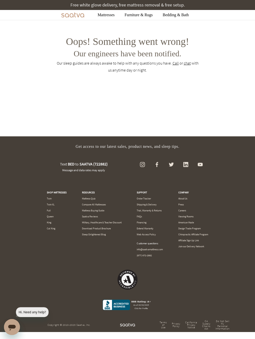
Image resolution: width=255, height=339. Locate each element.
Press (181, 204)
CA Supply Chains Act (206, 325)
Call (176, 63)
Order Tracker (144, 198)
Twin (49, 198)
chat (187, 63)
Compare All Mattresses (94, 204)
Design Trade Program (189, 228)
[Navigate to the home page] (72, 15)
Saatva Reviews (90, 216)
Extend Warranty (145, 228)
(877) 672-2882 (144, 255)
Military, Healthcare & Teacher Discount (102, 222)
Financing (141, 222)
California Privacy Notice (191, 325)
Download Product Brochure (96, 228)
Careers (182, 210)
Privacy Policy (176, 325)
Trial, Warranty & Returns (149, 210)
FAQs (139, 216)
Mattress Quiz (88, 198)
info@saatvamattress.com (150, 249)
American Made (186, 222)
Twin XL (51, 204)
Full (49, 210)
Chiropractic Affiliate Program (193, 234)
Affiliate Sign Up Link (188, 240)
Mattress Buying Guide (93, 210)
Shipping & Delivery (147, 204)
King (49, 222)
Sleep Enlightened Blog (94, 234)
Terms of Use (163, 325)
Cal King (51, 228)
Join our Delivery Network (191, 246)
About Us (182, 198)
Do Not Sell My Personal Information (222, 325)
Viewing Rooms (185, 216)
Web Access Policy (146, 234)
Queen (50, 216)
